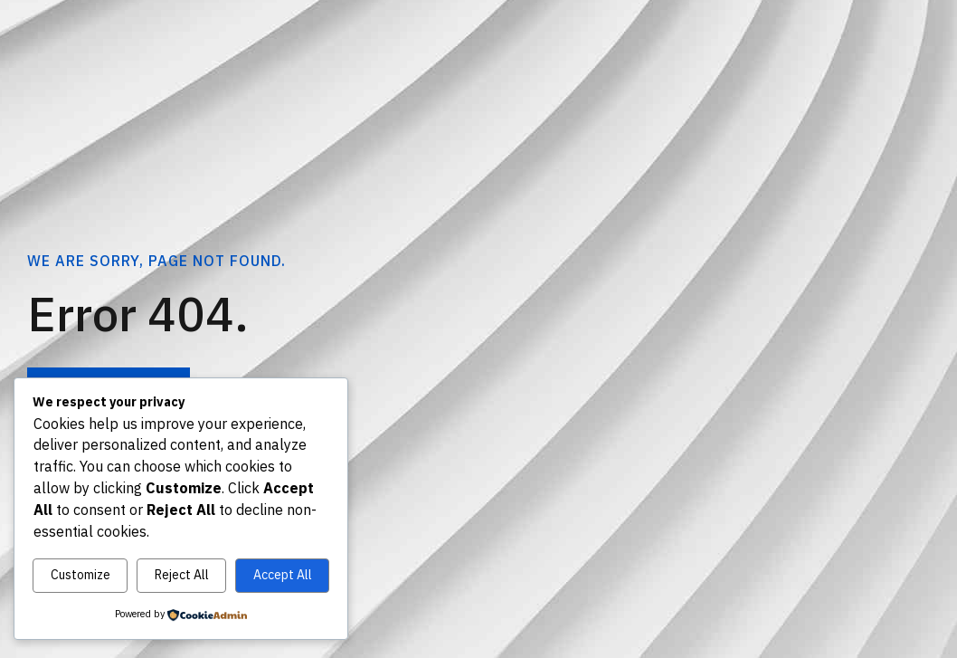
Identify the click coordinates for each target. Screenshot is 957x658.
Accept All (282, 575)
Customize (80, 575)
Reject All (182, 575)
